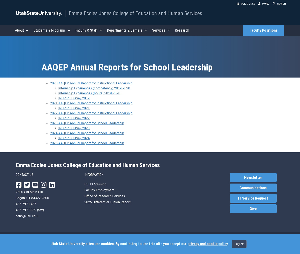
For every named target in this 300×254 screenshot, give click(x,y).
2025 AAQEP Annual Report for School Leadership (87, 143)
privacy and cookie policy (208, 244)
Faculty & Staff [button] (88, 30)
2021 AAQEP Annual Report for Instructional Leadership (91, 103)
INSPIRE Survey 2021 (74, 108)
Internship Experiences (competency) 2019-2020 (94, 88)
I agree (239, 244)
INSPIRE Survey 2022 (74, 118)
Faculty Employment (99, 190)
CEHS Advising (95, 184)
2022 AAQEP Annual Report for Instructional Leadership (91, 113)
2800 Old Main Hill (29, 192)
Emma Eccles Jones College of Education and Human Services (135, 13)
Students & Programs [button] (52, 30)
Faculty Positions (264, 30)
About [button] (22, 30)
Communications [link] (253, 188)
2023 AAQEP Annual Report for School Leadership (87, 123)
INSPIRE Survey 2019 (74, 98)
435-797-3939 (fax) (30, 210)
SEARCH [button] (279, 3)
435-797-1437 (26, 204)
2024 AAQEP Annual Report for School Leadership (87, 133)
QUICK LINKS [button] (246, 3)
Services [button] (161, 30)
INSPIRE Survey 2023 (74, 128)
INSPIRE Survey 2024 (74, 138)
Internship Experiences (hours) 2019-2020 (89, 93)
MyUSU (263, 3)
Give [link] (253, 208)
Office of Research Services (104, 196)
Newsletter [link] (253, 177)
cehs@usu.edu (27, 216)
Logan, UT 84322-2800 (32, 198)
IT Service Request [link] (253, 198)
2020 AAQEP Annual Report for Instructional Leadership (91, 83)
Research (182, 30)
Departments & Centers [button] (127, 30)
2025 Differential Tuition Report (107, 202)
